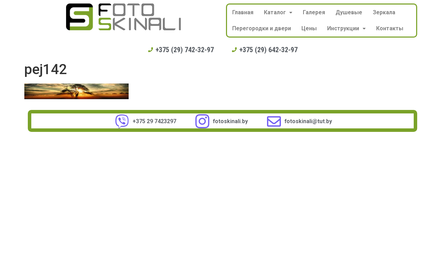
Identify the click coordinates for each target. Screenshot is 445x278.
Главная (242, 12)
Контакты (389, 28)
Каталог (278, 12)
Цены (309, 28)
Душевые (348, 12)
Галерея (314, 12)
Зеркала (384, 12)
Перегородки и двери (261, 28)
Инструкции (346, 28)
